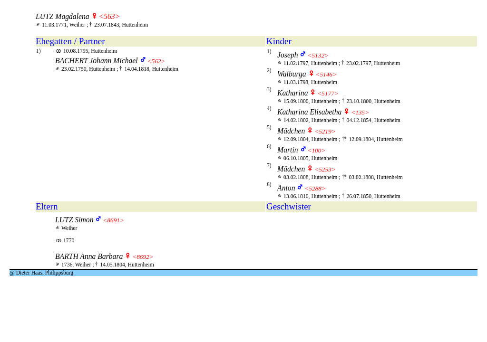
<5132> (318, 55)
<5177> (328, 93)
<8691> (113, 220)
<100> (316, 150)
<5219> (325, 131)
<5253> (325, 169)
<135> (360, 112)
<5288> (315, 188)
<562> (156, 61)
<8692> (143, 256)
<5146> (326, 74)
